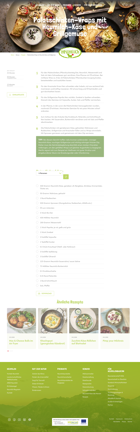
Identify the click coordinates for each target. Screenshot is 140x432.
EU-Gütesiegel (12, 386)
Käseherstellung (88, 377)
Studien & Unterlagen (115, 401)
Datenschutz (128, 419)
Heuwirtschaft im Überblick (117, 379)
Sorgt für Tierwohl (38, 380)
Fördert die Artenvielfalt (40, 377)
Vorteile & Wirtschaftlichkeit (117, 382)
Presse (124, 421)
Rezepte (23, 55)
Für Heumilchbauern (93, 5)
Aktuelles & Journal (114, 398)
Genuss (77, 5)
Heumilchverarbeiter (64, 377)
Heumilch (40, 5)
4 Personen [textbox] (43, 173)
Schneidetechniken (89, 390)
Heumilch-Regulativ (13, 389)
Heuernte (111, 386)
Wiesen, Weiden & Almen (40, 387)
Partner (110, 405)
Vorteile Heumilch (13, 374)
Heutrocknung (113, 389)
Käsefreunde (87, 380)
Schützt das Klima (38, 374)
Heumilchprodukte (63, 374)
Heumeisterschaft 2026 (116, 376)
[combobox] (49, 173)
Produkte (67, 5)
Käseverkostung (88, 387)
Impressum (119, 419)
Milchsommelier (88, 374)
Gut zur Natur (53, 5)
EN (126, 5)
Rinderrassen (36, 390)
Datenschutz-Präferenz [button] (29, 419)
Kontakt (9, 393)
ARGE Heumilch (12, 383)
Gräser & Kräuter (38, 383)
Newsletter (116, 421)
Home (12, 55)
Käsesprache (87, 383)
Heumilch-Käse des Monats (92, 393)
